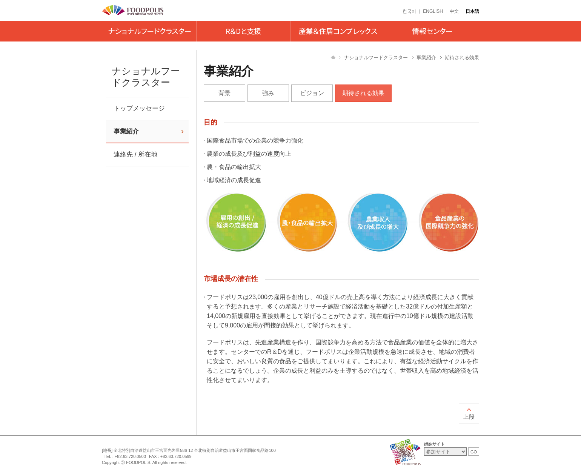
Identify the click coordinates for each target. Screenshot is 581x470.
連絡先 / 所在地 (135, 154)
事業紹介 (126, 131)
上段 (469, 416)
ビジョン (312, 93)
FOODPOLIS (133, 10)
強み (268, 93)
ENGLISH (433, 11)
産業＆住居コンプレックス (337, 31)
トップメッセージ (139, 108)
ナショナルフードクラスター (149, 31)
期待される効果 (363, 93)
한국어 (409, 11)
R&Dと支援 (243, 31)
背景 (224, 93)
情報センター (432, 31)
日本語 (472, 11)
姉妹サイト (434, 444)
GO (473, 452)
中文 (454, 11)
